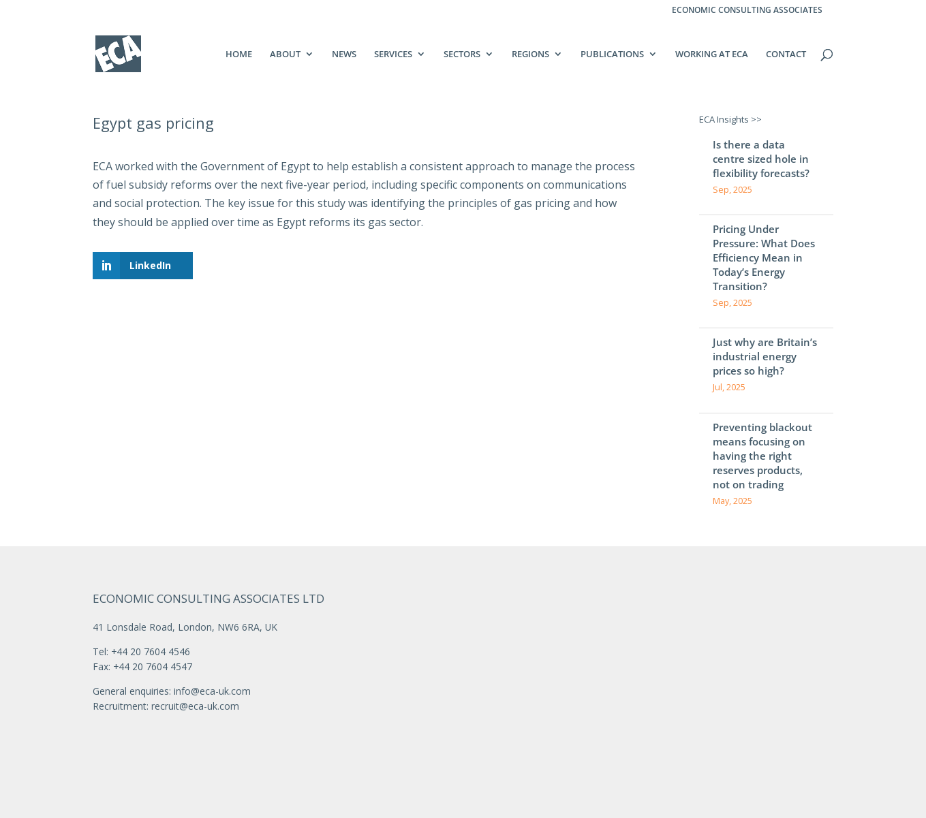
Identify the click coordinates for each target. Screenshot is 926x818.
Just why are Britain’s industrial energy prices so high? (765, 356)
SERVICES (393, 54)
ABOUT (285, 54)
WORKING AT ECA (711, 54)
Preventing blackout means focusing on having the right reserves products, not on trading (762, 455)
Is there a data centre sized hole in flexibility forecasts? (761, 159)
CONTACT (786, 54)
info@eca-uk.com (212, 691)
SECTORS (462, 54)
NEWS (344, 54)
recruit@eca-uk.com (195, 705)
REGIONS (530, 54)
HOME (239, 54)
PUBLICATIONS (612, 54)
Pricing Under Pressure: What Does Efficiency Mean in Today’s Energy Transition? (764, 257)
